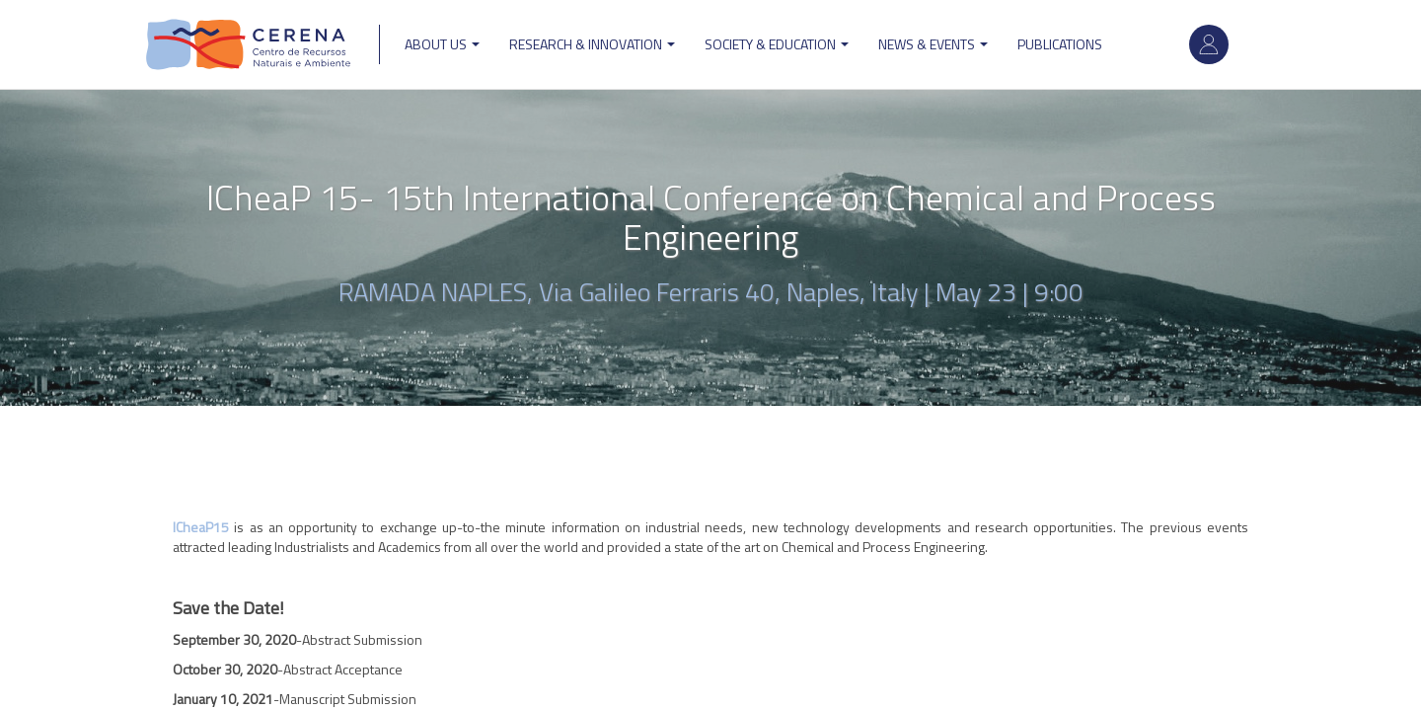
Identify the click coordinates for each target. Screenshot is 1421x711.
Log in (1209, 44)
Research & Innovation (592, 44)
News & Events (933, 44)
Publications (1059, 44)
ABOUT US (442, 44)
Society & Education (777, 44)
